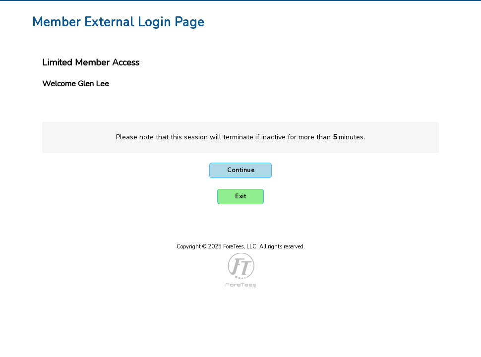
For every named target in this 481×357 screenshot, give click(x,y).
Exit (240, 196)
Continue (240, 170)
